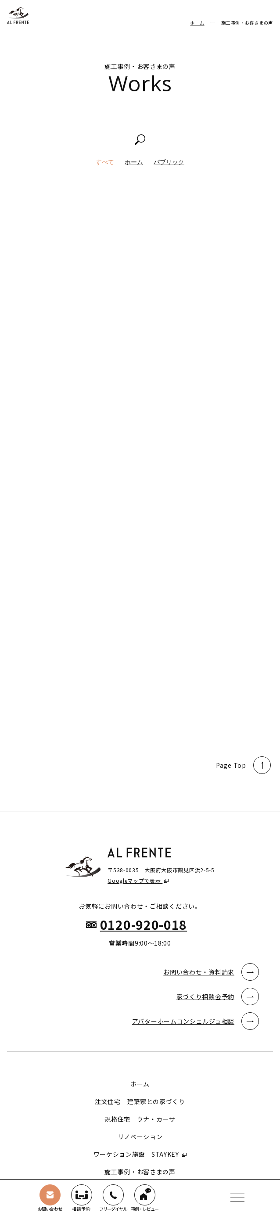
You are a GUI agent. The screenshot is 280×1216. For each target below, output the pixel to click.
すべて (105, 161)
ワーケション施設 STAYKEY (137, 1154)
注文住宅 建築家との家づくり (140, 1101)
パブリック (169, 161)
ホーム (197, 22)
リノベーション (140, 1136)
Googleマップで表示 (135, 880)
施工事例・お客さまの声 (140, 1171)
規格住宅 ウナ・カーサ (140, 1119)
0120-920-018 (143, 924)
